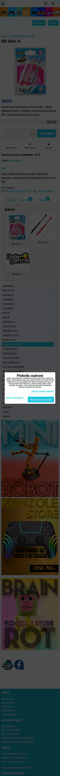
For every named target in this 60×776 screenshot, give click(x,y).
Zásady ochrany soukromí (43, 391)
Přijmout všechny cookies (41, 399)
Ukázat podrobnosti (14, 397)
